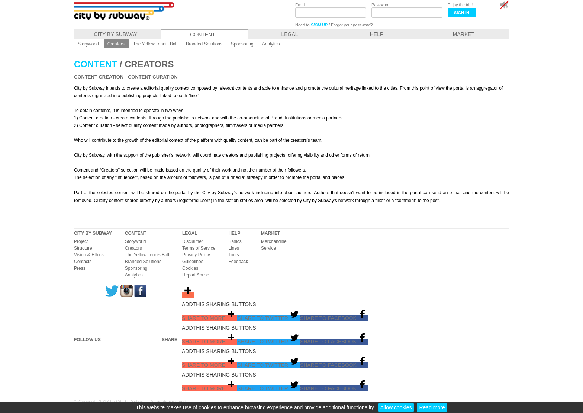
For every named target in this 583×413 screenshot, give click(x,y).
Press (80, 268)
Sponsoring (136, 268)
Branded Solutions (143, 261)
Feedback (238, 261)
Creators (133, 248)
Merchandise (274, 241)
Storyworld (135, 241)
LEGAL (189, 233)
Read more (432, 407)
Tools (233, 254)
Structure (83, 248)
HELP (234, 233)
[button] (209, 318)
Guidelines (192, 261)
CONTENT (135, 233)
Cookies (190, 268)
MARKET (270, 233)
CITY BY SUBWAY (93, 233)
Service (268, 248)
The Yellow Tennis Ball (147, 254)
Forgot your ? (352, 25)
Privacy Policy (196, 254)
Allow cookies (396, 407)
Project (81, 241)
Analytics (134, 275)
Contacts (82, 261)
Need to (311, 25)
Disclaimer (192, 241)
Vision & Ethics (89, 254)
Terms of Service (198, 248)
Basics (234, 241)
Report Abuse (195, 275)
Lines (233, 248)
